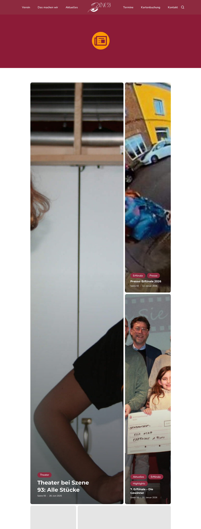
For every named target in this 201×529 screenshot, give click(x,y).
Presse (153, 275)
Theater (44, 475)
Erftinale (138, 275)
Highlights (139, 483)
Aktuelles (138, 477)
